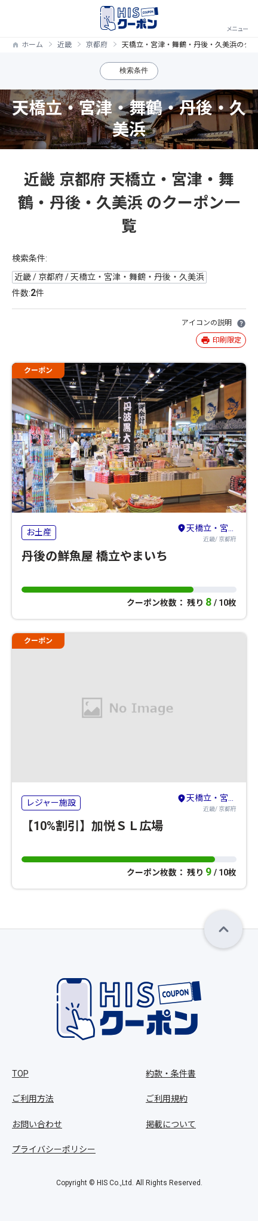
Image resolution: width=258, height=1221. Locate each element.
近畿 (64, 45)
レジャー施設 (51, 802)
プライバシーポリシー (54, 1149)
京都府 (97, 45)
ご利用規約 (167, 1098)
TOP (20, 1073)
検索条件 (133, 70)
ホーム (32, 45)
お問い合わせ (37, 1124)
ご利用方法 (33, 1098)
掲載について (171, 1124)
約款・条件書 (171, 1073)
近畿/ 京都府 (206, 532)
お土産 (38, 532)
